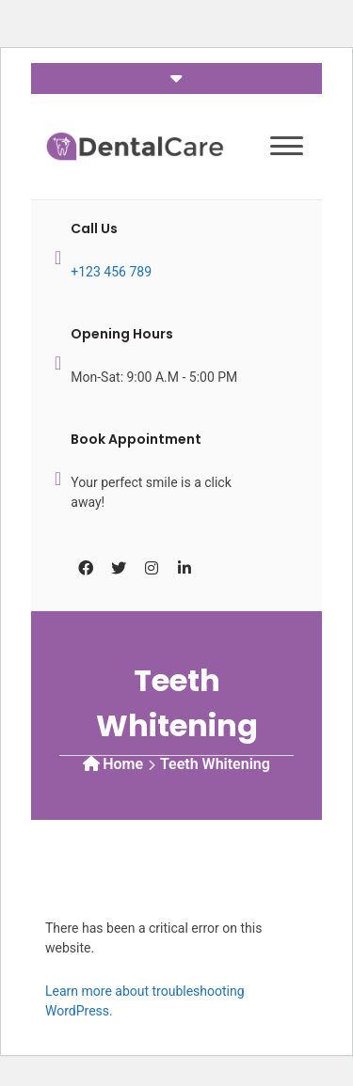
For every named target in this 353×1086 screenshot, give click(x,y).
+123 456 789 (111, 271)
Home (123, 764)
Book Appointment (136, 439)
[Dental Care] (134, 145)
